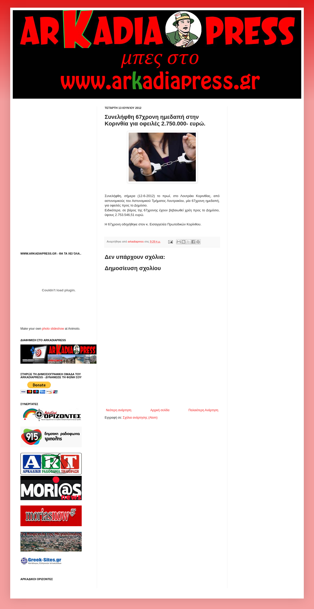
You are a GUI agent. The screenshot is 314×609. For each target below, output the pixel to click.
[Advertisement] (164, 394)
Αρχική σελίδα (160, 410)
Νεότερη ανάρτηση (118, 410)
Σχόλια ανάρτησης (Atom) (140, 417)
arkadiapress (136, 241)
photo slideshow (53, 328)
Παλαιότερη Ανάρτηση (203, 410)
